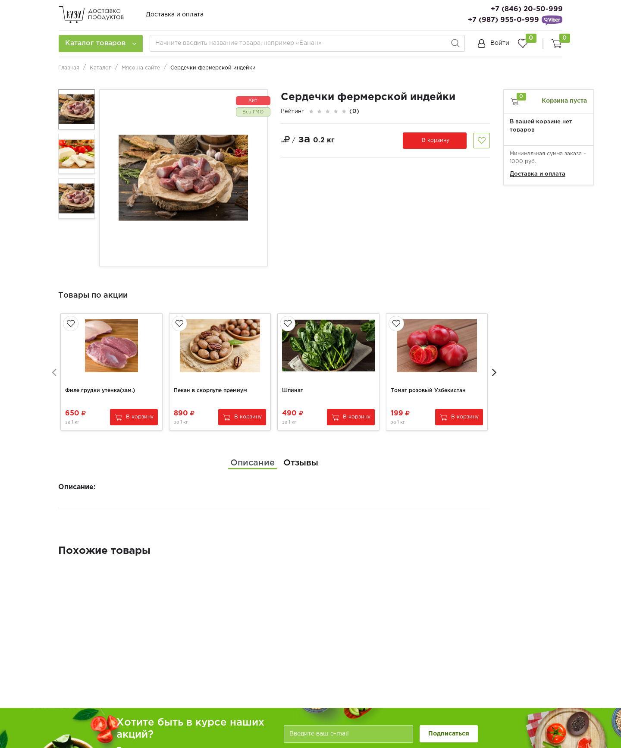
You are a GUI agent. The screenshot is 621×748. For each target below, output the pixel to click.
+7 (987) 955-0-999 (503, 20)
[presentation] (53, 370)
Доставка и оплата (175, 14)
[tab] (252, 460)
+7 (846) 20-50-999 (527, 9)
